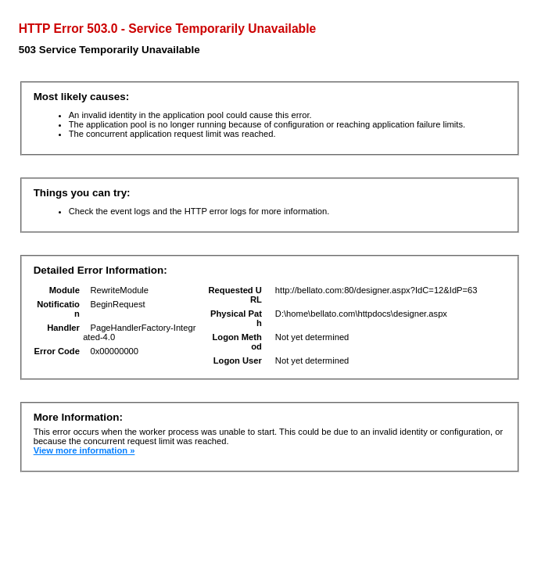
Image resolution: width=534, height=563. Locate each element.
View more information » (84, 450)
